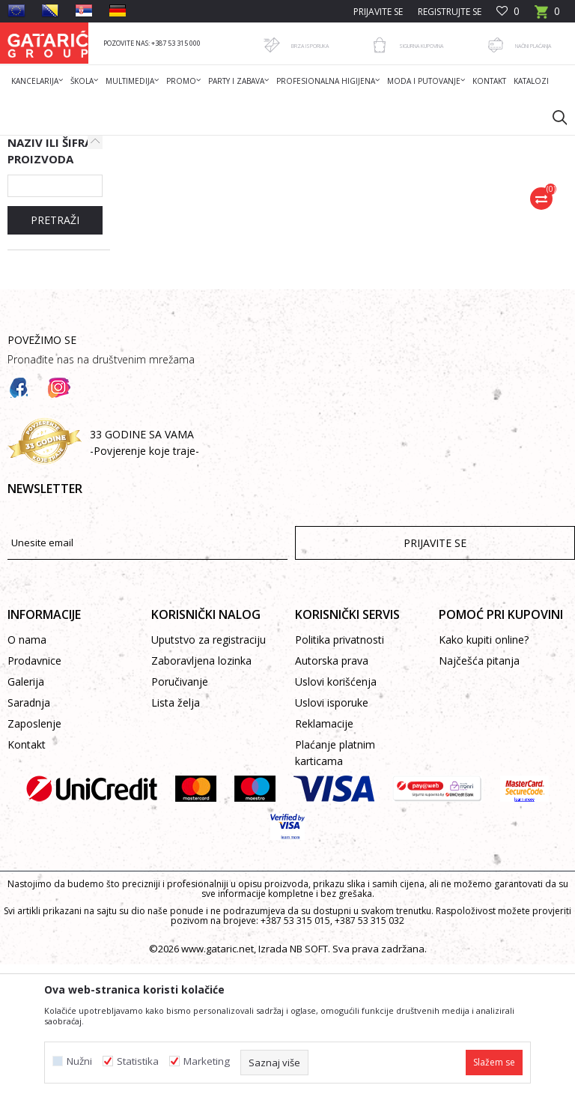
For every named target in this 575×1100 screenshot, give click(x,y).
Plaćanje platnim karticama (335, 888)
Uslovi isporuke (331, 838)
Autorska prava (331, 796)
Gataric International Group (65, 145)
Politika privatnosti (339, 775)
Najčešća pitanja (479, 796)
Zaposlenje (34, 859)
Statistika (138, 1061)
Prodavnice (34, 796)
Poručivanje (179, 817)
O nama (26, 775)
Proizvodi (155, 145)
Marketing (206, 1061)
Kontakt (26, 880)
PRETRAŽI (55, 355)
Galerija (25, 817)
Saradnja (28, 838)
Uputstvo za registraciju (208, 775)
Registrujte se (449, 11)
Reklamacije (324, 859)
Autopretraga (380, 198)
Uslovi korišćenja (336, 817)
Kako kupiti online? (484, 775)
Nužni (79, 1061)
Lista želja (175, 838)
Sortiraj (449, 198)
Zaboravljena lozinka (201, 796)
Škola (197, 145)
